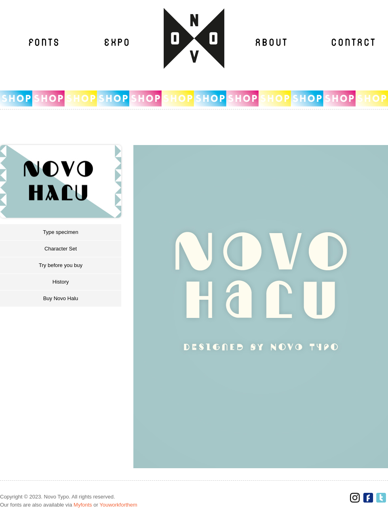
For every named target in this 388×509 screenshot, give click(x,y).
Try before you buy (60, 265)
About (271, 42)
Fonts (44, 42)
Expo (117, 42)
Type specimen (60, 232)
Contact (353, 42)
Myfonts (83, 505)
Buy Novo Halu (60, 298)
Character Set (60, 249)
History (61, 282)
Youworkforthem (118, 505)
